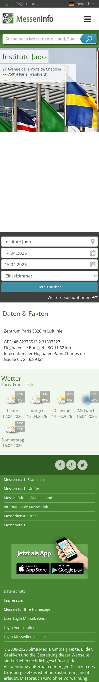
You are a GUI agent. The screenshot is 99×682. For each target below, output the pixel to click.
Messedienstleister (20, 515)
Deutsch (85, 3)
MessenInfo (28, 18)
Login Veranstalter (19, 627)
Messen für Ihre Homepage (27, 609)
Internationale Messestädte (27, 506)
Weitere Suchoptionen (68, 297)
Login (7, 3)
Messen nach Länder (21, 488)
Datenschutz (14, 591)
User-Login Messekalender (26, 618)
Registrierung (27, 3)
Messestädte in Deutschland (28, 497)
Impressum (13, 600)
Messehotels (14, 525)
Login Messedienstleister (25, 636)
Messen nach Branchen (24, 479)
